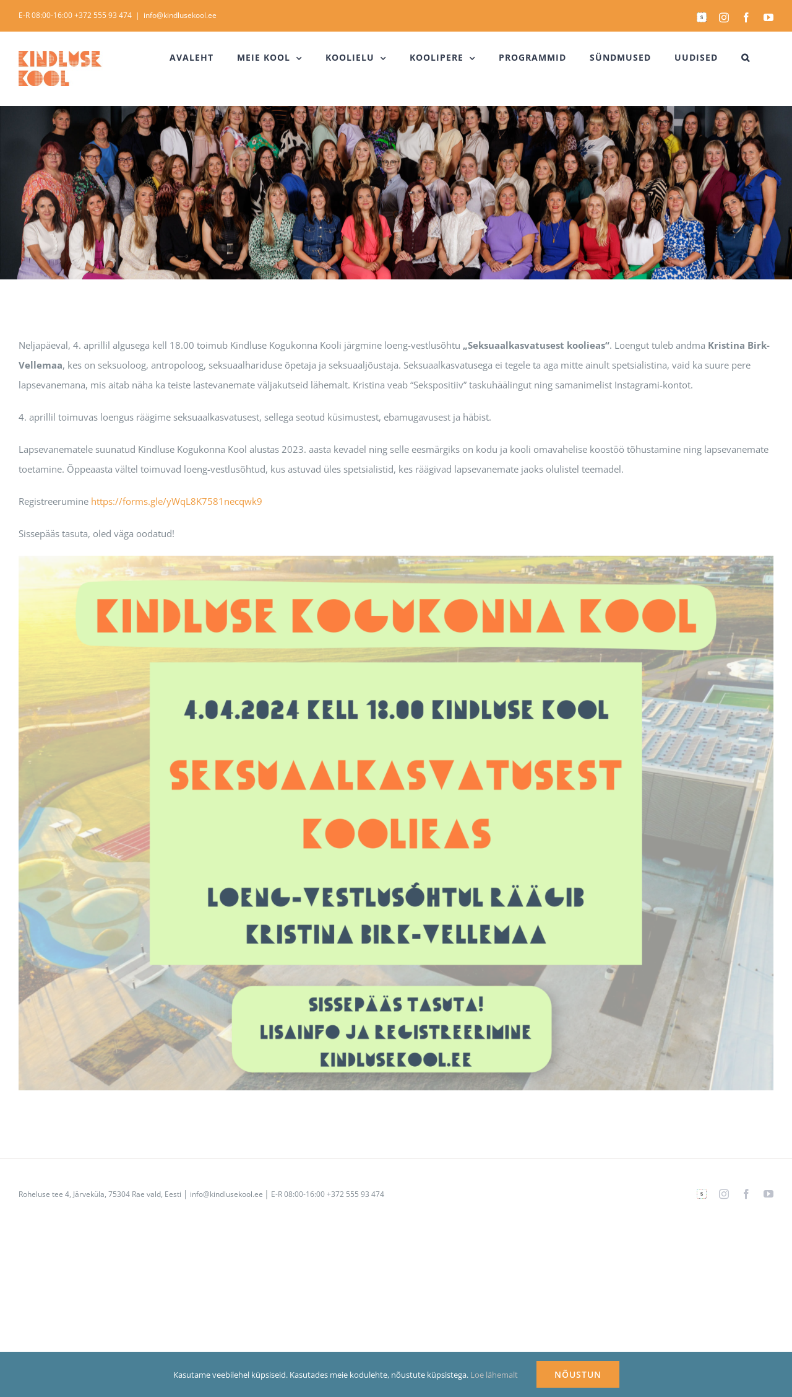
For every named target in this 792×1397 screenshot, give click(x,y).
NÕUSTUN (577, 1374)
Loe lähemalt (494, 1374)
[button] (745, 58)
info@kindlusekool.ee (180, 15)
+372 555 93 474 (103, 15)
